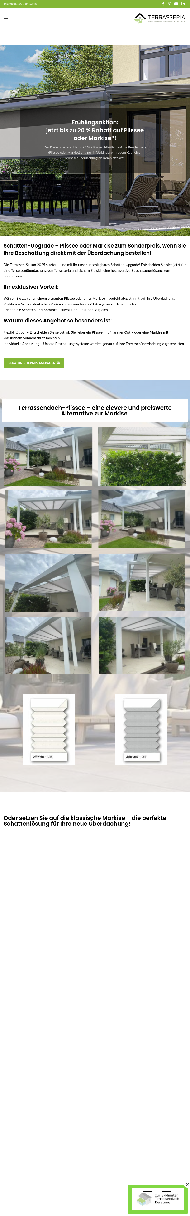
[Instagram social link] (169, 3)
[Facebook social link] (163, 3)
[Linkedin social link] (183, 3)
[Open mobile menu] (6, 18)
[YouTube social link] (176, 3)
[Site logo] (159, 18)
